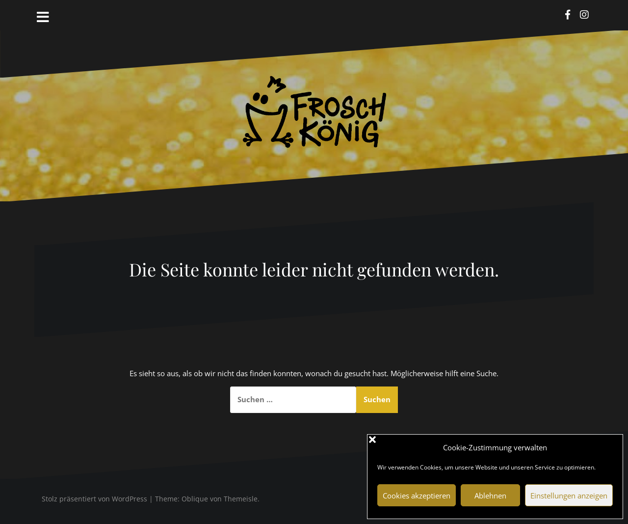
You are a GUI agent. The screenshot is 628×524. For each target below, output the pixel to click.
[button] (608, 447)
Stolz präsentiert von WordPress (94, 498)
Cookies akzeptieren (416, 495)
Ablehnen (490, 495)
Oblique (195, 498)
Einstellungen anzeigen (568, 495)
